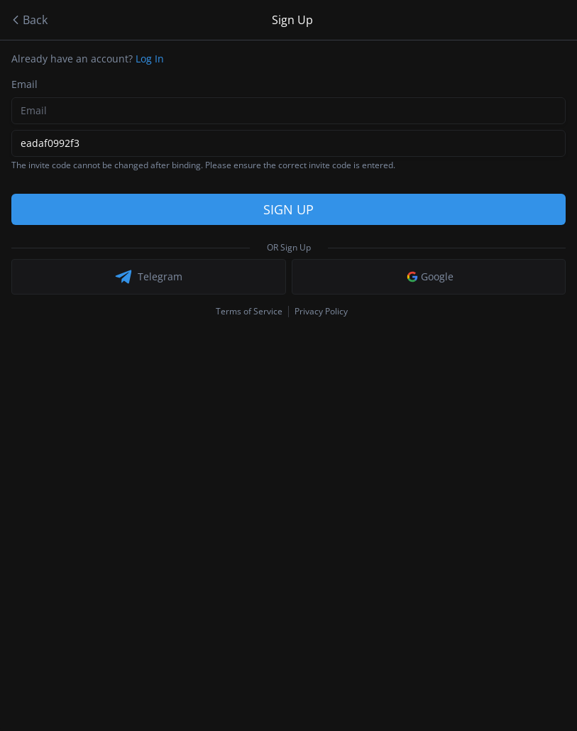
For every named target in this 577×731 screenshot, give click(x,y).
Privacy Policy (321, 311)
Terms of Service (249, 311)
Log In (150, 58)
